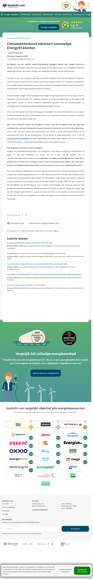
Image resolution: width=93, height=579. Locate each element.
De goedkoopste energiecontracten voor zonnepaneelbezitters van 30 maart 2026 (37, 264)
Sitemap (5, 523)
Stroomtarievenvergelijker (18, 138)
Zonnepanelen (25, 14)
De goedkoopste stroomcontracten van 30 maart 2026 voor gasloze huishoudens (36, 253)
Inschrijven (75, 538)
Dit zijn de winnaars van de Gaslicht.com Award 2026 (26, 285)
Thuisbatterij (36, 14)
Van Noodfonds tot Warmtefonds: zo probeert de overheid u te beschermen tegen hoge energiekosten (44, 274)
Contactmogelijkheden (40, 519)
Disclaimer (5, 520)
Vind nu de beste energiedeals (46, 373)
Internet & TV (67, 14)
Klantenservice (79, 14)
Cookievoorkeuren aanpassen (65, 570)
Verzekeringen (48, 14)
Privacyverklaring (8, 516)
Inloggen (89, 14)
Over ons (5, 513)
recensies (76, 28)
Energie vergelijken (49, 27)
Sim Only (58, 14)
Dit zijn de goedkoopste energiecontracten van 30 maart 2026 (29, 243)
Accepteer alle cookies (82, 570)
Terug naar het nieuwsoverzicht (18, 38)
